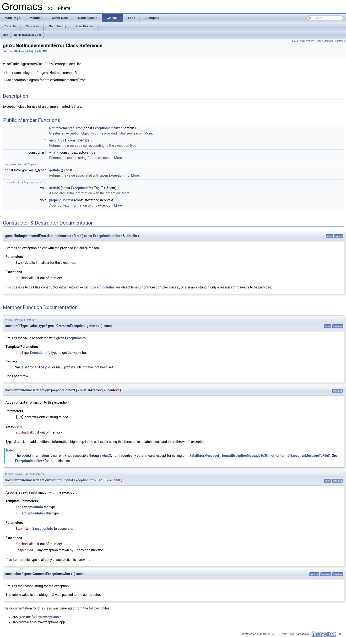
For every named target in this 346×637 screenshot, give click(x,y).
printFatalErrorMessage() (201, 455)
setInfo (54, 188)
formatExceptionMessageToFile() (305, 455)
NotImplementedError (27, 34)
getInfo (54, 170)
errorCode (56, 140)
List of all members (303, 41)
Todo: (9, 450)
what (52, 152)
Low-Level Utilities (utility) (18, 51)
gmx (5, 34)
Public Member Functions (330, 41)
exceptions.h (52, 616)
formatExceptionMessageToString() (249, 455)
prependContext (61, 200)
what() (106, 455)
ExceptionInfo (119, 175)
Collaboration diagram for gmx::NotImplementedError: (44, 80)
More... (149, 133)
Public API (41, 51)
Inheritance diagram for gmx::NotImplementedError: (42, 72)
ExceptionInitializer (107, 128)
